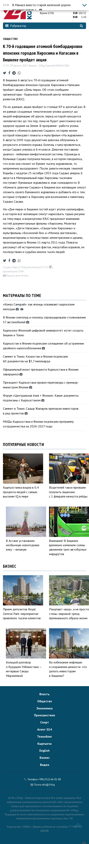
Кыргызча (44, 744)
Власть (44, 694)
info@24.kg (48, 784)
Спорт (44, 722)
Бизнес (45, 758)
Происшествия (44, 715)
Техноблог (44, 736)
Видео (44, 765)
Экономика (44, 708)
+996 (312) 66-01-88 (49, 779)
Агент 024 (44, 729)
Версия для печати (15, 275)
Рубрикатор (15, 26)
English (44, 750)
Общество (10, 39)
